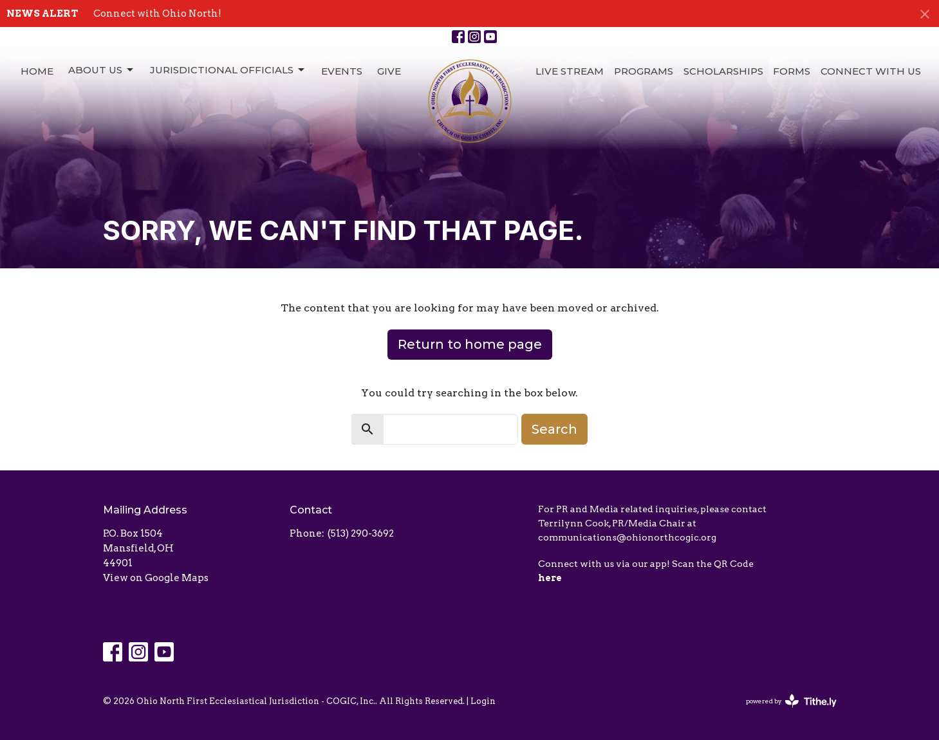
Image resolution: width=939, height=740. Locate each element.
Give (389, 71)
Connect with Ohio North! (157, 13)
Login (483, 701)
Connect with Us (871, 71)
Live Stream (569, 71)
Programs (643, 71)
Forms (791, 71)
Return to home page (470, 344)
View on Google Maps (156, 578)
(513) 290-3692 (361, 533)
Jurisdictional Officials (228, 70)
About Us (101, 70)
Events (341, 71)
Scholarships (723, 71)
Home (37, 71)
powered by (791, 701)
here (550, 578)
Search (554, 429)
